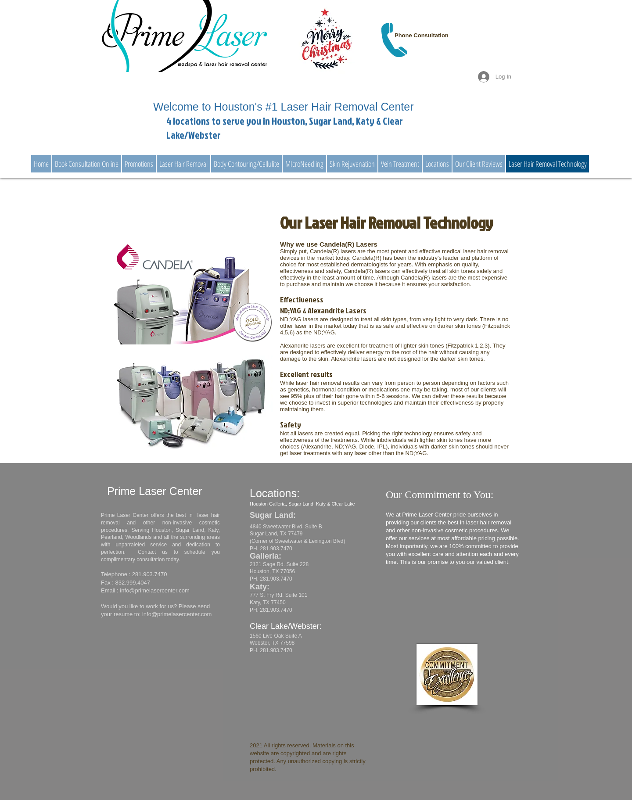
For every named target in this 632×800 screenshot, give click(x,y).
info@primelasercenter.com (154, 590)
